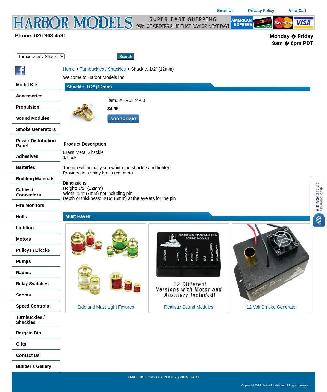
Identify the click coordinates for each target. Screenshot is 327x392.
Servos (23, 294)
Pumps (23, 261)
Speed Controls (32, 306)
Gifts (21, 344)
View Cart (297, 10)
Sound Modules (32, 118)
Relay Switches (32, 283)
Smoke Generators (36, 129)
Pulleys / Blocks (33, 250)
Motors (23, 239)
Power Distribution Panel (36, 143)
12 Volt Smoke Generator (272, 307)
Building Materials (35, 178)
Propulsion (27, 107)
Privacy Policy (261, 10)
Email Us (225, 10)
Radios (23, 272)
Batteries (25, 167)
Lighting (25, 227)
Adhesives (27, 156)
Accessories (29, 95)
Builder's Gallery (33, 366)
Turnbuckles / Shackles (103, 69)
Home (69, 69)
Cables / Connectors (28, 192)
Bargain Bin (28, 332)
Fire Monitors (30, 205)
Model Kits (27, 84)
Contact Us (28, 355)
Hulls (21, 216)
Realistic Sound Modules (188, 307)
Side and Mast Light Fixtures (105, 307)
